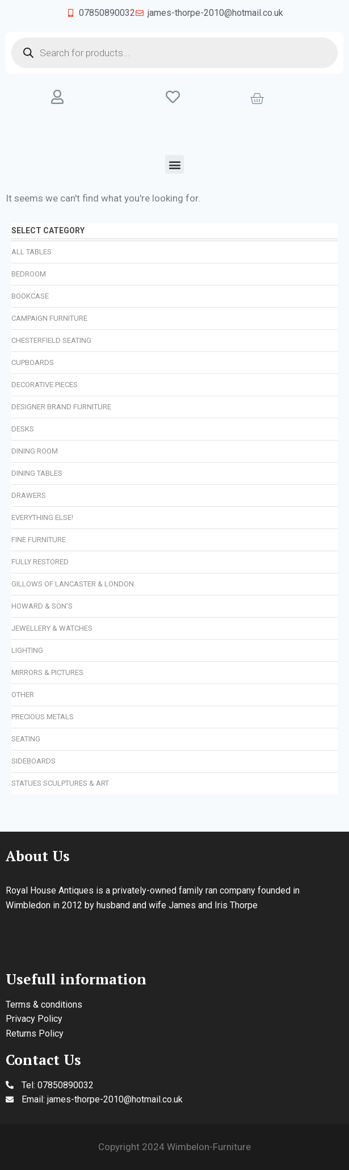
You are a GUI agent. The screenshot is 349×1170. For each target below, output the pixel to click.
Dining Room (34, 451)
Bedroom (28, 274)
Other (22, 694)
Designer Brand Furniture (61, 406)
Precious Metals (42, 716)
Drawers (28, 495)
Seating (25, 739)
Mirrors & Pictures (47, 672)
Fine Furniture (38, 539)
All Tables (31, 252)
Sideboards (33, 761)
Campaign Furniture (49, 318)
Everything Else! (42, 517)
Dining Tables (36, 473)
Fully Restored (40, 561)
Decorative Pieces (44, 384)
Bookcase (30, 296)
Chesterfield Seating (51, 340)
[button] (174, 164)
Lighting (27, 650)
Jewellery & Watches (51, 628)
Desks (22, 429)
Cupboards (32, 362)
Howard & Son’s (42, 606)
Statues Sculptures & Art (60, 783)
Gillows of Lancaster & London (72, 584)
